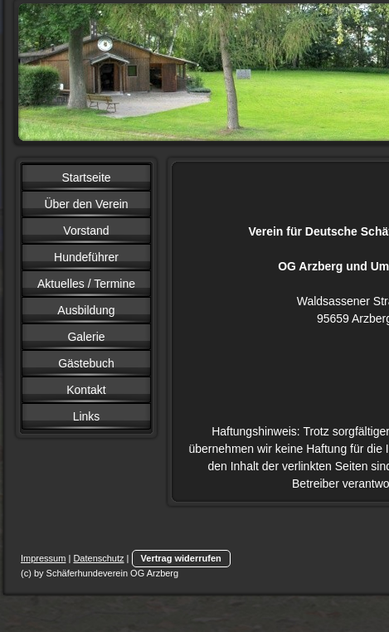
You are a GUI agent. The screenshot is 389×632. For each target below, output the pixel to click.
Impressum (43, 558)
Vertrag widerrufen (181, 558)
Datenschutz (98, 558)
